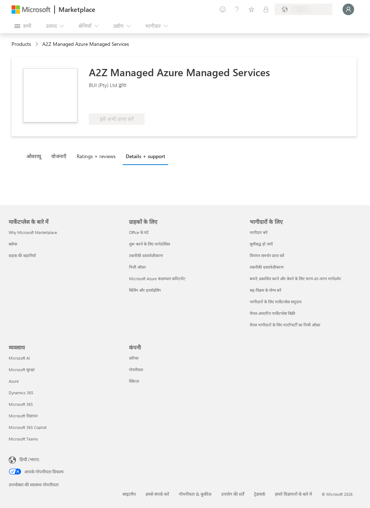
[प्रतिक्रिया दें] (222, 9)
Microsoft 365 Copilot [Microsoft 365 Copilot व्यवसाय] (28, 427)
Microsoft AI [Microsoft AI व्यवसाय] (19, 358)
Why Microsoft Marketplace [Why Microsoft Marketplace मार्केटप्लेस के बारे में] (33, 232)
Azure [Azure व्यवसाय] (14, 381)
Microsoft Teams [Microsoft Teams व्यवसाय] (23, 439)
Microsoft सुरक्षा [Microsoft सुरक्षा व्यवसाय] (22, 369)
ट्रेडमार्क (259, 494)
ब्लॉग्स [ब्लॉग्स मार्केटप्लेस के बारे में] (13, 244)
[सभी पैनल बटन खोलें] (23, 26)
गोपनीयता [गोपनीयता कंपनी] (136, 369)
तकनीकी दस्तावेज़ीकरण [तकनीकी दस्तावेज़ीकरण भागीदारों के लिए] (267, 267)
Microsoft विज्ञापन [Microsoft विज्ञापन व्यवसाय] (23, 415)
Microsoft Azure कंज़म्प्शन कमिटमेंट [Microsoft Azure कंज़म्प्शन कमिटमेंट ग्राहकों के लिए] (157, 278)
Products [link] (21, 43)
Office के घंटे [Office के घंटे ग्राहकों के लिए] (139, 232)
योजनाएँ (58, 156)
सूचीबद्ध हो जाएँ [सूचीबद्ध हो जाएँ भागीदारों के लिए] (261, 244)
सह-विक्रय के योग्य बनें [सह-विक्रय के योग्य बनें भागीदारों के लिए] (265, 290)
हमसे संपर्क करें (157, 494)
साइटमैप (129, 494)
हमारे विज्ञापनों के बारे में (293, 494)
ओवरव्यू (33, 156)
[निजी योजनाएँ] (266, 9)
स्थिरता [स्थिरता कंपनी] (134, 381)
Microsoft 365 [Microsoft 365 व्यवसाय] (21, 404)
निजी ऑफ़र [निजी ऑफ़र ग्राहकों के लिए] (137, 267)
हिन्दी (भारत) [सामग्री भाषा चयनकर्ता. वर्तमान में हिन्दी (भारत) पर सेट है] (29, 459)
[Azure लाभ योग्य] (118, 102)
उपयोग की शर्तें (232, 494)
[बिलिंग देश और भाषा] (303, 9)
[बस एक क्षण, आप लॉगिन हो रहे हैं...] (348, 9)
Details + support (145, 156)
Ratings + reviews (96, 156)
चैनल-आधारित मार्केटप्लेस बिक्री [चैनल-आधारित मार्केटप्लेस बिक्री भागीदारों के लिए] (272, 313)
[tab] (35, 156)
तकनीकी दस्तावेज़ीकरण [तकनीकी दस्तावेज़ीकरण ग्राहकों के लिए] (146, 255)
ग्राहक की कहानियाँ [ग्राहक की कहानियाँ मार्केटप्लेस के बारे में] (22, 255)
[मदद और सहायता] (237, 9)
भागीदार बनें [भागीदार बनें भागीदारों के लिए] (258, 232)
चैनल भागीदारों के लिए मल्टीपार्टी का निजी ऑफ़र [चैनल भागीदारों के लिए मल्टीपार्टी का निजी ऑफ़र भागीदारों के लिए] (285, 324)
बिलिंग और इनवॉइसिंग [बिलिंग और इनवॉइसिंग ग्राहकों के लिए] (145, 290)
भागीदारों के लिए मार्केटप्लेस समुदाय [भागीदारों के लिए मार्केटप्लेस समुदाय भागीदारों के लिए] (275, 301)
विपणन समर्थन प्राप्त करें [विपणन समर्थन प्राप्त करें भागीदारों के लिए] (267, 255)
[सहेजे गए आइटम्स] (251, 9)
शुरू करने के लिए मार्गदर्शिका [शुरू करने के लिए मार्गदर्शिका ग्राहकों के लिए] (149, 244)
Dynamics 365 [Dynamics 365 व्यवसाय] (21, 392)
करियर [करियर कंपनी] (134, 358)
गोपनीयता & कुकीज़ (195, 494)
